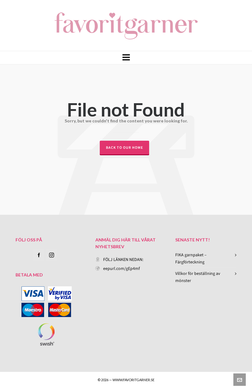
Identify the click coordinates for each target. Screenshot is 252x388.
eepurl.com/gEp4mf (121, 268)
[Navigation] (126, 57)
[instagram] (51, 255)
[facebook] (38, 255)
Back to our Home (124, 147)
